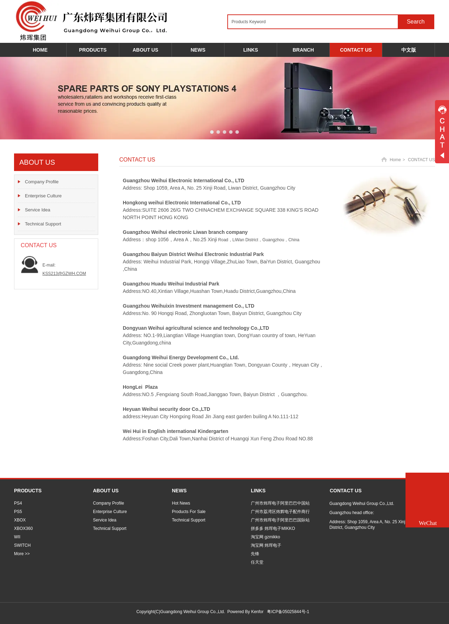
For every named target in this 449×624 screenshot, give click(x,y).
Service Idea (104, 520)
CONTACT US (421, 159)
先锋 (255, 553)
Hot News (181, 503)
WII (17, 536)
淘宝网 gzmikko (265, 536)
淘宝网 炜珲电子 (266, 545)
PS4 (18, 503)
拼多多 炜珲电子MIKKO (273, 528)
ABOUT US (106, 490)
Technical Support (109, 528)
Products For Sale (189, 511)
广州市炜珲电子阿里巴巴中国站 (280, 503)
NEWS (179, 490)
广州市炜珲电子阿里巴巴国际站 (280, 520)
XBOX (20, 520)
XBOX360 (23, 528)
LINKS (258, 490)
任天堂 (257, 562)
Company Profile (108, 503)
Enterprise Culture (110, 511)
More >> (22, 553)
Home (395, 159)
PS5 (18, 511)
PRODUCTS (28, 490)
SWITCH (22, 545)
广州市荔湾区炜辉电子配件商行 (280, 511)
